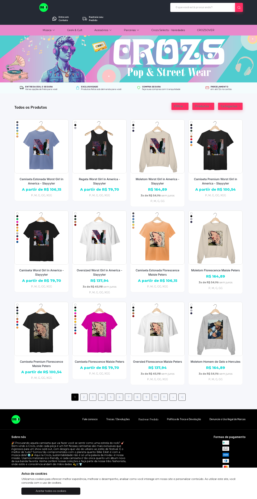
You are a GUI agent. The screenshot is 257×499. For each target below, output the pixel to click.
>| (182, 387)
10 (155, 387)
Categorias (229, 96)
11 (164, 387)
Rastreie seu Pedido (229, 7)
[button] (48, 20)
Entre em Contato (196, 7)
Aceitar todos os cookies (39, 491)
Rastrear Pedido (148, 409)
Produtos (202, 96)
